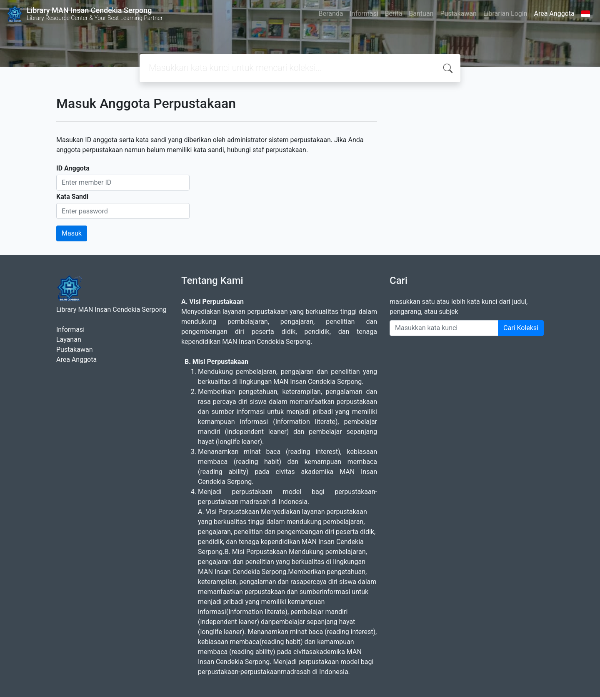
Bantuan (421, 14)
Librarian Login (505, 14)
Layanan (68, 339)
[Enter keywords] (444, 328)
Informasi (364, 14)
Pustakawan (458, 14)
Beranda (331, 14)
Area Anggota (554, 14)
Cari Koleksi (520, 328)
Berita (393, 14)
